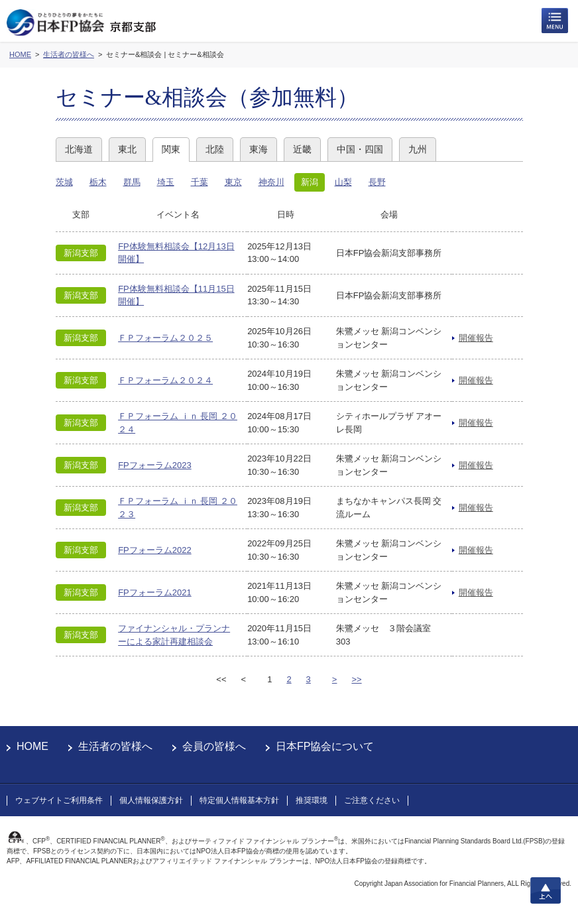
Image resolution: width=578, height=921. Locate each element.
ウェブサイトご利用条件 (59, 800)
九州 (417, 149)
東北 (127, 149)
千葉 (199, 182)
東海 (258, 149)
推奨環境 (311, 800)
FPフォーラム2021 (155, 592)
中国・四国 (360, 149)
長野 (377, 182)
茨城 (64, 182)
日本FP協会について (325, 746)
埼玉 (165, 182)
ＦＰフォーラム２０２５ (165, 338)
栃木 (98, 182)
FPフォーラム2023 (155, 465)
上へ (545, 890)
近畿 (302, 149)
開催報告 (476, 338)
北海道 (79, 149)
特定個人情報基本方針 (239, 800)
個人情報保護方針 (151, 800)
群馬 (132, 182)
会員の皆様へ (214, 746)
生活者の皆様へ (115, 746)
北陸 (214, 149)
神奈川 (271, 182)
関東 (171, 149)
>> (356, 679)
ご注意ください (372, 800)
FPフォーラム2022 (155, 550)
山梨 (343, 182)
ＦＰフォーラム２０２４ (165, 380)
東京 (233, 182)
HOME (32, 746)
